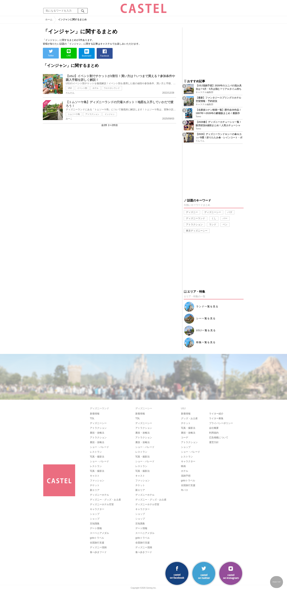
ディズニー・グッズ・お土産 (105, 499)
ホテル (95, 88)
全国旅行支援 (97, 542)
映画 (183, 466)
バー (225, 218)
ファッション (97, 480)
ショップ (94, 514)
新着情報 (94, 413)
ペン (225, 224)
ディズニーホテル (99, 494)
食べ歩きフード (98, 552)
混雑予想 (186, 475)
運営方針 (214, 442)
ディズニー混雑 (98, 547)
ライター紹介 (216, 413)
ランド (212, 224)
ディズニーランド (195, 218)
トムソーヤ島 (74, 114)
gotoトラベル (97, 537)
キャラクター (97, 509)
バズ (229, 212)
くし (213, 218)
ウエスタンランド (112, 88)
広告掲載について (218, 437)
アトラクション (92, 114)
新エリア (94, 490)
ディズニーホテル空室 (102, 504)
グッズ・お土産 (189, 418)
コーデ (184, 437)
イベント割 (82, 88)
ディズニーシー (212, 212)
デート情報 (96, 528)
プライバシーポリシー (221, 423)
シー (206, 318)
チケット (94, 485)
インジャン (110, 114)
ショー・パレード (99, 447)
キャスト (94, 475)
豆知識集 (94, 523)
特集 (206, 342)
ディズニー (192, 212)
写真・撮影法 (97, 456)
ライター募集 (216, 418)
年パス (184, 490)
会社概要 (214, 428)
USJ (70, 88)
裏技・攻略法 (97, 432)
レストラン (96, 451)
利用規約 (214, 432)
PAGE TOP (276, 582)
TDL (92, 418)
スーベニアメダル (99, 533)
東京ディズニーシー (196, 230)
